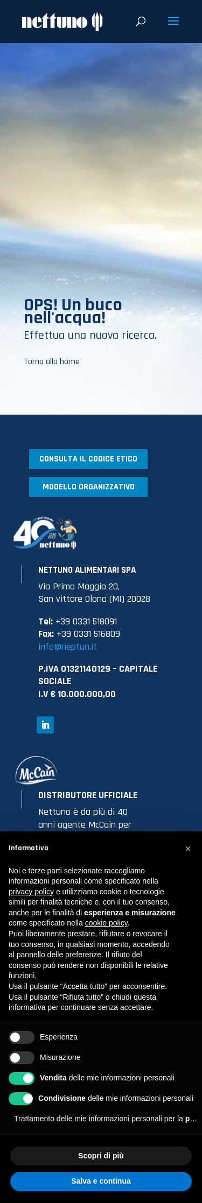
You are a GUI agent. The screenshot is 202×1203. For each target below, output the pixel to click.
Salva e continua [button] (100, 1181)
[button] (188, 848)
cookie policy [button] (106, 923)
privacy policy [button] (31, 891)
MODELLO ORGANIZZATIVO (89, 487)
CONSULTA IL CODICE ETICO (88, 459)
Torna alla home (52, 361)
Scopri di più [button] (101, 1155)
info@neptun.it (67, 646)
